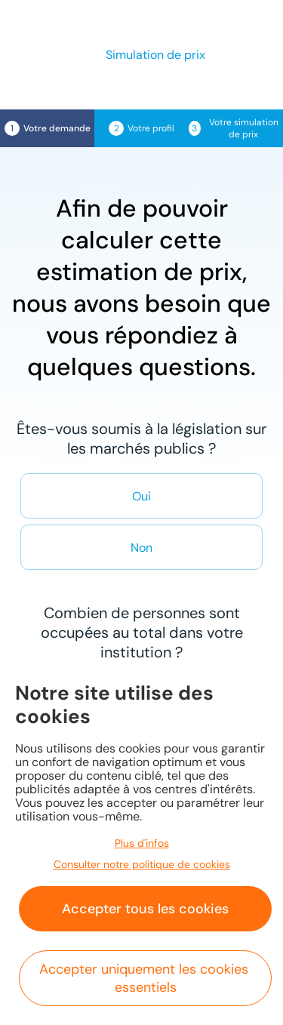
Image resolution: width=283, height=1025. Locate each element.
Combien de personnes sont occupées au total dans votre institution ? (142, 632)
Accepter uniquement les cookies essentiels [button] (145, 978)
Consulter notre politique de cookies (142, 864)
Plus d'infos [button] (142, 843)
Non (141, 548)
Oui (141, 496)
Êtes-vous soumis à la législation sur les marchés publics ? (141, 438)
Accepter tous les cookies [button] (145, 909)
